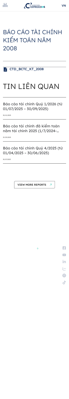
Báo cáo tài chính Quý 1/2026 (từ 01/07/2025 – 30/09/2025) (32, 106)
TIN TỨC (7, 295)
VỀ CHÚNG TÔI (11, 266)
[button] (34, 184)
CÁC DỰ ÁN (9, 272)
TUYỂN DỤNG (10, 300)
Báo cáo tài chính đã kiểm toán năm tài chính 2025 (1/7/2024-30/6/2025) (31, 128)
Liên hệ (7, 313)
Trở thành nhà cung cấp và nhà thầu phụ (28, 319)
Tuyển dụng (10, 308)
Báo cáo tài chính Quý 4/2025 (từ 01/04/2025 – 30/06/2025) (33, 150)
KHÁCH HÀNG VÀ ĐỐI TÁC (16, 278)
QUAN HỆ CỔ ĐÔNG (13, 283)
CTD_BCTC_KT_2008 (23, 69)
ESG (5, 289)
